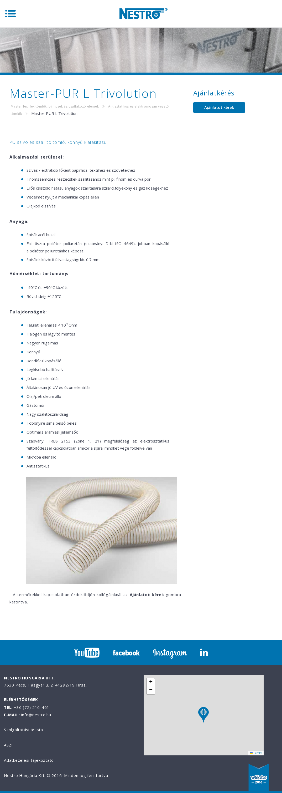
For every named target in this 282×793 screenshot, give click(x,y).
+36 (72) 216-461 (31, 707)
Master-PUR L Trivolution (54, 113)
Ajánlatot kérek (219, 107)
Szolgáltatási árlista (23, 729)
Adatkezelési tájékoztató (29, 760)
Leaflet (256, 753)
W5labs (258, 778)
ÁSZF (9, 745)
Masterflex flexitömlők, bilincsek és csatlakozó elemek (55, 106)
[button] (203, 715)
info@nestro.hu (36, 714)
